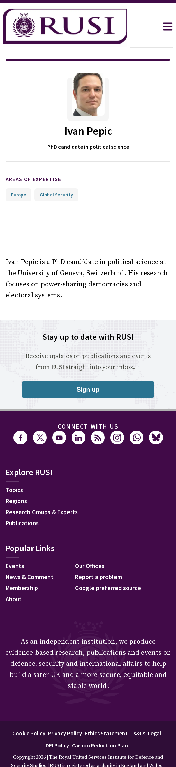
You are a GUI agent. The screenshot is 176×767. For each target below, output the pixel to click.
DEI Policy (57, 725)
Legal (154, 713)
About (14, 580)
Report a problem (98, 558)
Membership (22, 569)
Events (15, 546)
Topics (14, 470)
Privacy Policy (65, 713)
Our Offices (89, 546)
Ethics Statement (106, 713)
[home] (65, 27)
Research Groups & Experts (42, 493)
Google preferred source (108, 569)
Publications (22, 504)
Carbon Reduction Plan (100, 725)
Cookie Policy (28, 713)
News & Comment (30, 558)
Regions (16, 482)
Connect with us (88, 407)
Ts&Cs (137, 713)
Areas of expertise (33, 159)
